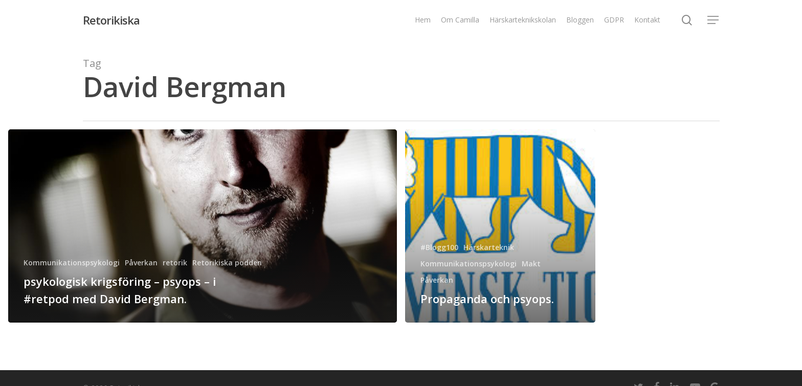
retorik (175, 262)
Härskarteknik (488, 247)
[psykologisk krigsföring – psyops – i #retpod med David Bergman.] (202, 226)
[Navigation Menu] (713, 20)
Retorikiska (111, 20)
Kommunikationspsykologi (72, 262)
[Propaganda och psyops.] (500, 226)
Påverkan (141, 262)
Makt (531, 263)
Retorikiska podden (227, 262)
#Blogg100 (439, 247)
